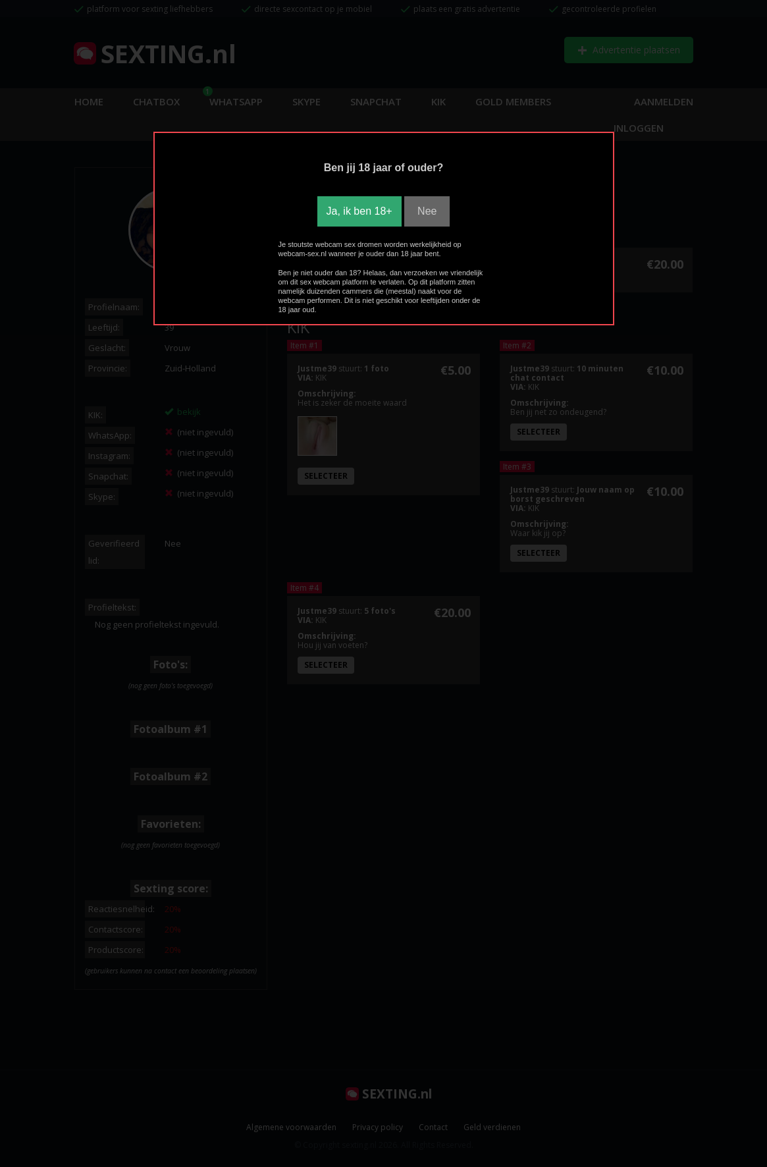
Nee (426, 211)
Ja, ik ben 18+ (359, 211)
